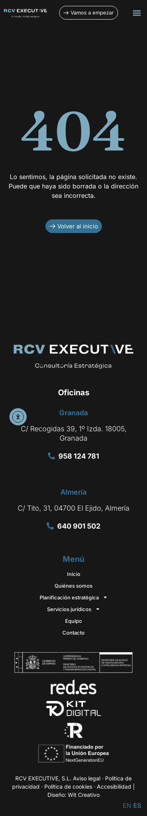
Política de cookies (68, 786)
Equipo (73, 621)
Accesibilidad (114, 786)
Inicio (73, 574)
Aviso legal (86, 778)
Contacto (73, 632)
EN (127, 805)
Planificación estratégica (74, 597)
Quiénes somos (73, 586)
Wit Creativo (84, 794)
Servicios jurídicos (73, 609)
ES (137, 805)
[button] (136, 12)
